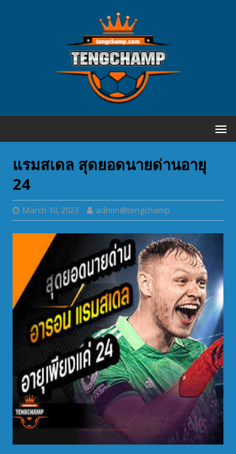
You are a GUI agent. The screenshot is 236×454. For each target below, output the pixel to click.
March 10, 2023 (51, 210)
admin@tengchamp (133, 210)
